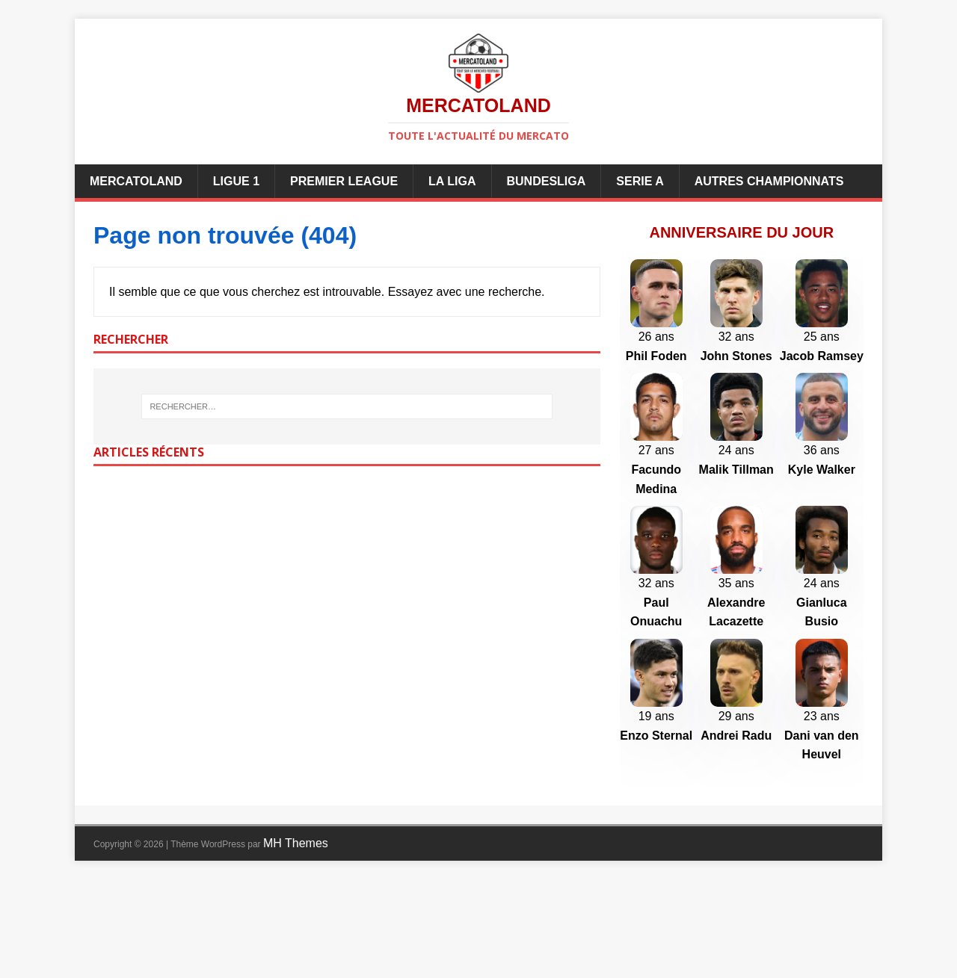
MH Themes (295, 941)
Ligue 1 (236, 181)
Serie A (639, 181)
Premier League (344, 181)
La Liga (452, 181)
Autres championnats (769, 181)
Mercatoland (136, 181)
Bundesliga (546, 181)
